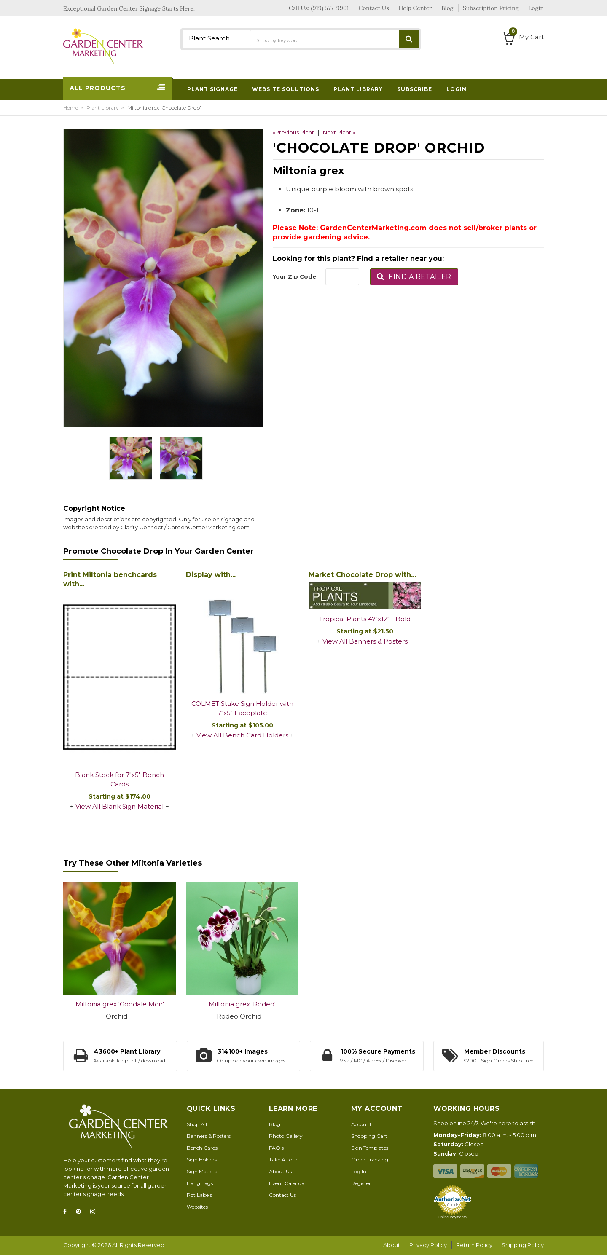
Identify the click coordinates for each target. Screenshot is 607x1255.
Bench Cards (202, 1148)
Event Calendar (287, 1183)
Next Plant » (339, 132)
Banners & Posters (209, 1136)
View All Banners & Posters (365, 641)
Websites (197, 1207)
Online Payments (452, 1217)
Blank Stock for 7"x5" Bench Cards (119, 779)
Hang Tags (200, 1183)
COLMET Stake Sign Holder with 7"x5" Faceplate (242, 708)
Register (361, 1183)
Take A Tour (283, 1159)
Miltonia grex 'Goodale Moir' (119, 1004)
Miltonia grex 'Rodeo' (242, 1004)
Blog (274, 1124)
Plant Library (102, 108)
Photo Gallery (286, 1136)
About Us (280, 1171)
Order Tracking (369, 1159)
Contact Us (282, 1195)
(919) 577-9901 (330, 8)
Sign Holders (202, 1159)
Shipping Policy (523, 1245)
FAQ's (276, 1148)
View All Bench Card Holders (242, 735)
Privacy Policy (428, 1245)
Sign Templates (369, 1148)
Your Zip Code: (295, 276)
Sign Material (203, 1171)
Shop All (197, 1124)
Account (361, 1124)
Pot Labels (199, 1195)
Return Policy (474, 1245)
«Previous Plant (293, 132)
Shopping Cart (369, 1136)
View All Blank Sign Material (119, 806)
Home (70, 108)
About (391, 1245)
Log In (358, 1171)
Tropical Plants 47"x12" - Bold (365, 619)
